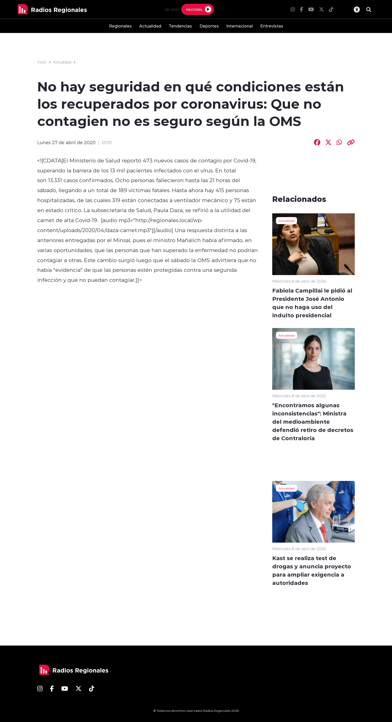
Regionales (120, 25)
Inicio (41, 62)
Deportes (209, 25)
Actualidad (150, 25)
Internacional (239, 25)
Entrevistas (271, 25)
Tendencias (180, 25)
